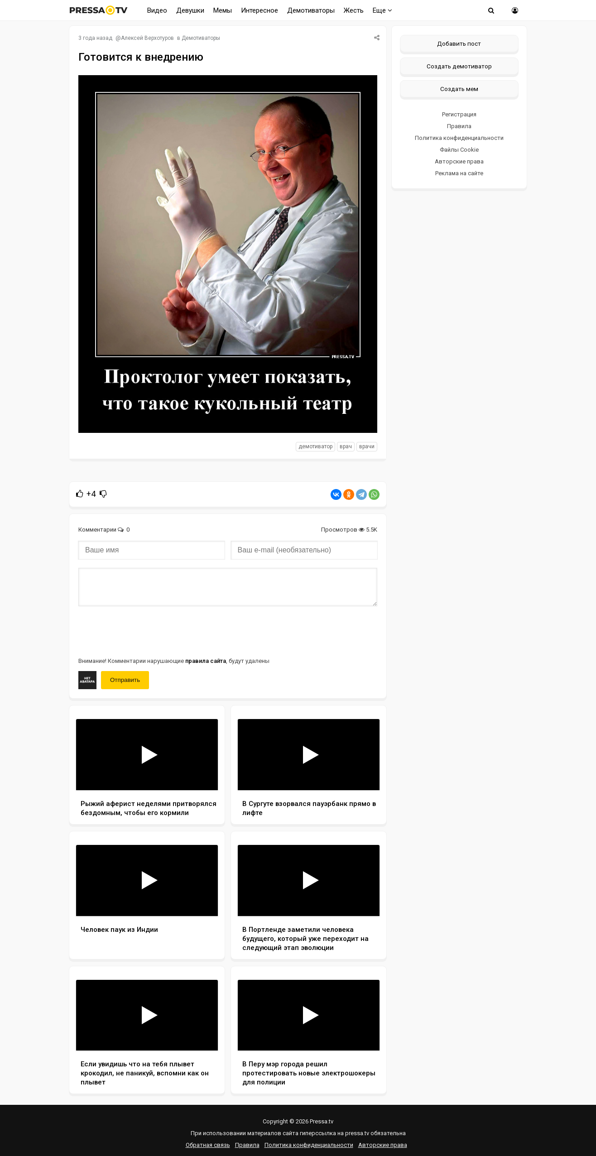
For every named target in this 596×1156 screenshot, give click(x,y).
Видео (157, 10)
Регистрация (459, 114)
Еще (382, 10)
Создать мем (459, 88)
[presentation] (147, 630)
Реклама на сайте (459, 173)
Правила (459, 126)
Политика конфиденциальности (459, 137)
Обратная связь (208, 1145)
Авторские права (459, 161)
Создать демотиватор (459, 66)
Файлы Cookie (459, 149)
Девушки (190, 10)
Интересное (259, 10)
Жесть (354, 10)
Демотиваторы (311, 10)
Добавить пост (459, 43)
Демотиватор (315, 446)
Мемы (222, 10)
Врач (346, 446)
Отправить (125, 679)
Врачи (367, 446)
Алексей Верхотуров (147, 38)
